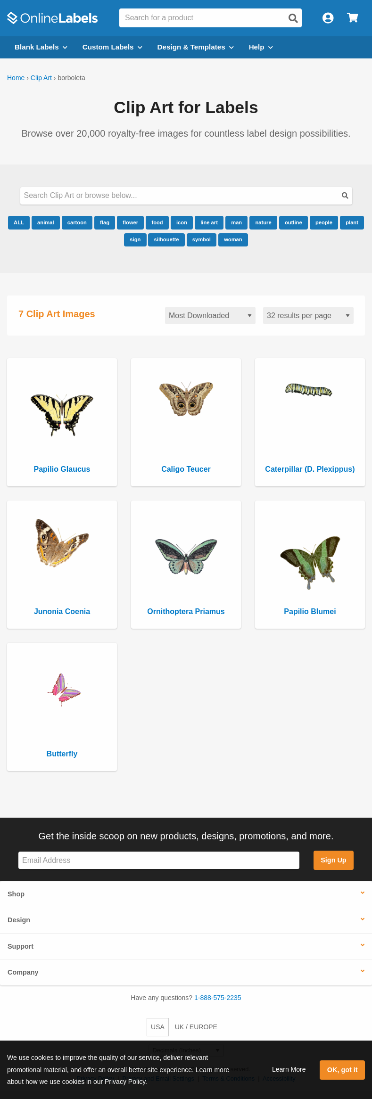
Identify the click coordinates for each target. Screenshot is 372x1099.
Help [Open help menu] (261, 47)
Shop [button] (16, 894)
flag (104, 222)
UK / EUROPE (196, 1027)
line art (209, 222)
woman (233, 239)
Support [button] (20, 946)
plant (352, 222)
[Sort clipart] (210, 315)
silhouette (166, 239)
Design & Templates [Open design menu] (195, 47)
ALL (19, 222)
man (236, 222)
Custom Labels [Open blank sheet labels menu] (112, 47)
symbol (201, 239)
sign (135, 239)
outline (293, 222)
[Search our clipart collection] (186, 196)
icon (181, 222)
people (323, 222)
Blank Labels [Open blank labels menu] (41, 47)
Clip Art (41, 78)
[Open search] (293, 18)
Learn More (289, 1069)
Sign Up (333, 860)
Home (16, 78)
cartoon (77, 222)
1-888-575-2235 (217, 997)
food (157, 222)
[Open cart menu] (352, 18)
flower (130, 222)
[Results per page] (308, 315)
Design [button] (19, 920)
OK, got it (342, 1070)
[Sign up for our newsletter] (158, 860)
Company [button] (23, 972)
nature (263, 222)
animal (45, 222)
